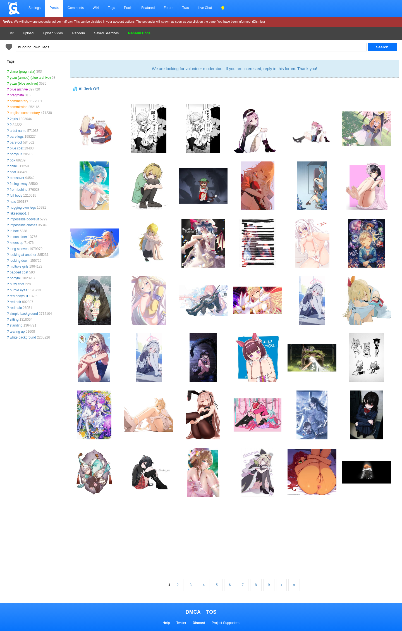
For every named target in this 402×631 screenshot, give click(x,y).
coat (13, 172)
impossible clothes (23, 225)
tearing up (17, 332)
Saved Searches (106, 33)
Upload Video (53, 33)
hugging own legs (23, 207)
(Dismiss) (258, 21)
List (11, 33)
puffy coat (17, 284)
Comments (76, 8)
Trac (185, 8)
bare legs (16, 137)
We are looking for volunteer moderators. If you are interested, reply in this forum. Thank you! (234, 68)
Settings (34, 8)
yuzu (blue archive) (24, 83)
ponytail (15, 278)
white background (23, 337)
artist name (18, 131)
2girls (14, 119)
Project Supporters (225, 623)
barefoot (16, 142)
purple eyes (18, 290)
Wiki (96, 8)
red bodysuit (19, 296)
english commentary (25, 113)
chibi (13, 166)
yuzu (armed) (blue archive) (30, 78)
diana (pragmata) (22, 71)
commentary (19, 101)
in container (18, 237)
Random (78, 33)
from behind (18, 190)
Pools (128, 8)
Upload (28, 33)
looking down (19, 261)
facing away (18, 184)
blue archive (19, 89)
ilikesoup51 (18, 213)
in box (14, 231)
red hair (15, 302)
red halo (16, 308)
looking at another (23, 255)
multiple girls (19, 266)
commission (18, 107)
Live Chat (205, 8)
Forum (168, 8)
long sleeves (19, 249)
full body (16, 195)
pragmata (17, 95)
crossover (17, 178)
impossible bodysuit (24, 219)
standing (16, 325)
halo (13, 202)
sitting (14, 320)
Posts (54, 8)
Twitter (181, 623)
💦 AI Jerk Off (86, 89)
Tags (111, 8)
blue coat (16, 148)
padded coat (19, 272)
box (12, 160)
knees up (16, 243)
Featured (148, 8)
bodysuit (16, 154)
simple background (24, 314)
